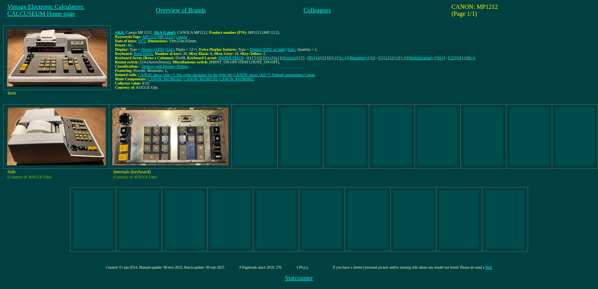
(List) (169, 49)
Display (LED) (152, 49)
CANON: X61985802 (236, 79)
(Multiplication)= (421, 58)
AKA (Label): (164, 32)
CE (451, 58)
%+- (341, 58)
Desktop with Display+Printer (165, 66)
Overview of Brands (181, 10)
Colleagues (317, 10)
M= (441, 58)
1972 (142, 41)
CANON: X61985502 (165, 79)
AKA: (120, 32)
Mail (488, 267)
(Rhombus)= (358, 58)
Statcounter (299, 278)
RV (311, 58)
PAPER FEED (231, 58)
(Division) (289, 58)
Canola (181, 37)
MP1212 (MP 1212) (158, 37)
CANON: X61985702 (200, 79)
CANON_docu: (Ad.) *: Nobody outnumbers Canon (274, 75)
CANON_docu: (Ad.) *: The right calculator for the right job (185, 75)
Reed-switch (143, 53)
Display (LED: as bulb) (268, 49)
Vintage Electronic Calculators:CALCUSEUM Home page (46, 10)
